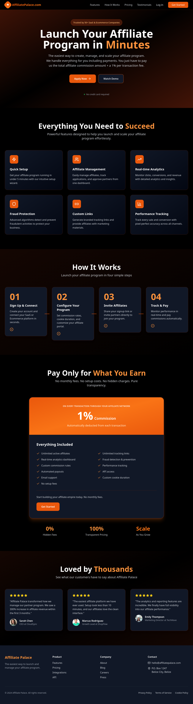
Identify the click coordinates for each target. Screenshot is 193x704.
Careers (104, 672)
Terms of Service (163, 692)
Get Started (178, 4)
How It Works (112, 4)
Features (95, 4)
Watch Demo (111, 78)
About (103, 663)
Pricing (128, 4)
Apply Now (82, 78)
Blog (102, 667)
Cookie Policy (181, 692)
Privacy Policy (145, 692)
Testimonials (144, 4)
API (54, 677)
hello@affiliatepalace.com (166, 663)
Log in (159, 4)
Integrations (59, 672)
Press (103, 677)
